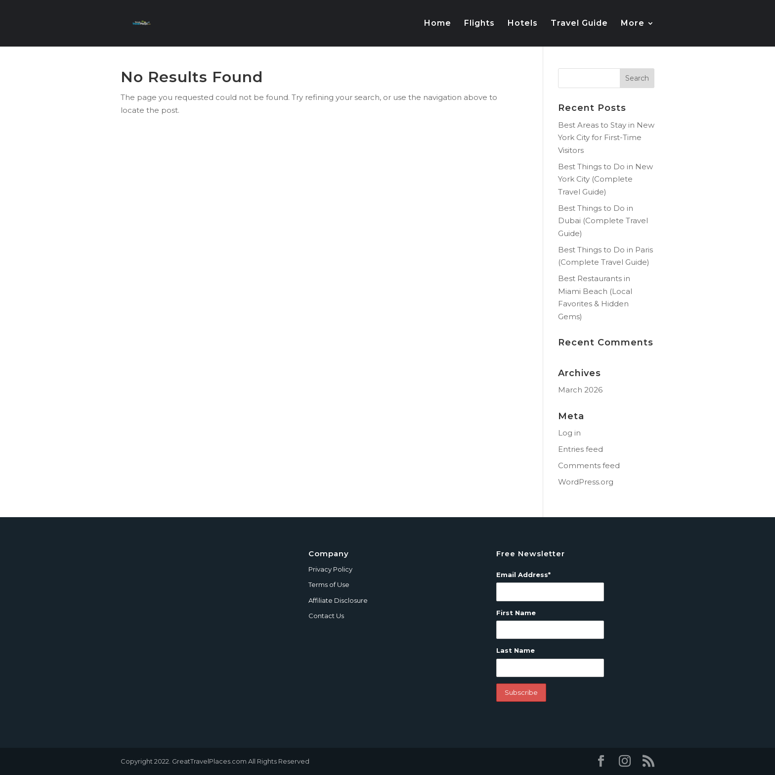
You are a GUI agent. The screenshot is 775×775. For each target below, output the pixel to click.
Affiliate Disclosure (338, 600)
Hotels (523, 24)
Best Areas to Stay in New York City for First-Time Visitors (606, 137)
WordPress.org (585, 481)
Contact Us (326, 616)
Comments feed (589, 465)
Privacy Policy (330, 569)
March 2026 (580, 389)
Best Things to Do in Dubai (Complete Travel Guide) (603, 220)
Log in (569, 432)
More (633, 24)
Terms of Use (328, 584)
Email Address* (523, 575)
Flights (479, 24)
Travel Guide (579, 24)
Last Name (515, 650)
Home (437, 24)
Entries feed (580, 449)
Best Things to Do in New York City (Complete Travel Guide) (605, 179)
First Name (516, 613)
